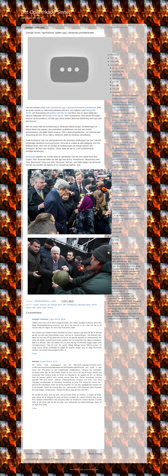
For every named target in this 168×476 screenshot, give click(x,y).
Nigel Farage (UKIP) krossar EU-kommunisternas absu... (125, 138)
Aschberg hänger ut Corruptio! (124, 99)
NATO (94, 305)
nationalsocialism (84, 305)
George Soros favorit (54, 116)
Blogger (95, 469)
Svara (34, 354)
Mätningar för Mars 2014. (122, 176)
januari (115, 232)
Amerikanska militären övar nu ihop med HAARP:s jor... (126, 209)
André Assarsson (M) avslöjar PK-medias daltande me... (125, 144)
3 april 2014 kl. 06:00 (57, 319)
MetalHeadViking (117, 253)
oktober (115, 75)
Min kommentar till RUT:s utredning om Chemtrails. (126, 132)
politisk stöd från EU (58, 113)
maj (114, 89)
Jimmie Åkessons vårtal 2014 (123, 113)
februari (115, 229)
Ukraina (50, 308)
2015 (112, 61)
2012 (112, 240)
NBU (34, 308)
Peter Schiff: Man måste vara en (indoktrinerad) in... (124, 109)
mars (114, 225)
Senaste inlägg (34, 453)
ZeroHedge (30, 157)
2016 (112, 58)
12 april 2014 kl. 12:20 (48, 361)
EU (49, 305)
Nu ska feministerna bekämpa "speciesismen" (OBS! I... (124, 149)
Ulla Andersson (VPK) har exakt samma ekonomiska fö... (124, 160)
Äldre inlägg (95, 453)
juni (114, 85)
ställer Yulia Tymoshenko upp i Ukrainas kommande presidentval (68, 108)
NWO (39, 308)
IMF (64, 305)
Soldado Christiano (40, 319)
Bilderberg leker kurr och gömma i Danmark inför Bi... (125, 166)
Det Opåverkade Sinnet (45, 12)
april (114, 92)
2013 (112, 236)
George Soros (56, 305)
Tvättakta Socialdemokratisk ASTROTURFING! (123, 121)
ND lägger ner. (118, 117)
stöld (44, 308)
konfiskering (71, 305)
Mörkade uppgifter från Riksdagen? (126, 95)
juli (113, 82)
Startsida (65, 453)
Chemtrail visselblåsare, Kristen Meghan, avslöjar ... (124, 127)
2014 (112, 65)
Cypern (36, 305)
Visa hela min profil (115, 322)
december (116, 68)
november (116, 71)
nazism (28, 308)
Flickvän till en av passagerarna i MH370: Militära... (125, 181)
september (116, 78)
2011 (112, 243)
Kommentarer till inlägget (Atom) (52, 459)
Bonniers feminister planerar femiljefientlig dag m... (123, 103)
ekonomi (43, 305)
